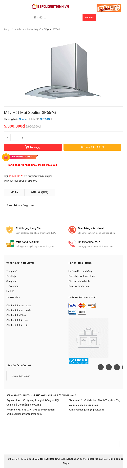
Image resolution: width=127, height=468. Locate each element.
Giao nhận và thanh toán (81, 276)
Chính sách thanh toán (18, 305)
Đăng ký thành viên (78, 286)
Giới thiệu (11, 276)
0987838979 (15, 176)
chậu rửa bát (95, 458)
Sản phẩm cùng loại (20, 205)
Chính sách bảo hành (17, 320)
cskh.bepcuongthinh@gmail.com (24, 413)
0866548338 (84, 405)
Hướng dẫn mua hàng (80, 271)
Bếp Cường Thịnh (21, 376)
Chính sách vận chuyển (18, 310)
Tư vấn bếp (12, 286)
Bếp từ (54, 458)
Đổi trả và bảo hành (79, 281)
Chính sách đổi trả (16, 315)
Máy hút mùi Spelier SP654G (20, 180)
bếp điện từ (75, 458)
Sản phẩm (11, 281)
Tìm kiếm (89, 17)
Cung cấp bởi (116, 458)
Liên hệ (10, 291)
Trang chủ (11, 271)
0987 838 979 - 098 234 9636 (32, 409)
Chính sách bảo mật (17, 325)
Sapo (66, 463)
